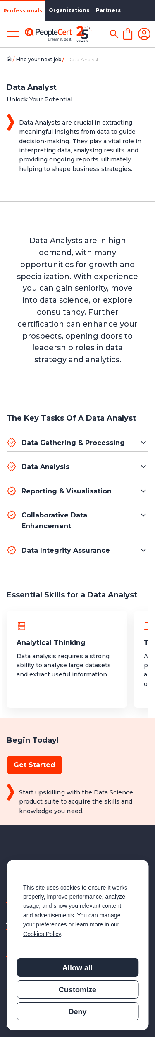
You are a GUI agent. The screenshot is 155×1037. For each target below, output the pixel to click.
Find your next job (39, 59)
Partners (108, 10)
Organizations (69, 10)
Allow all (77, 968)
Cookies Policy (42, 934)
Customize (77, 990)
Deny (77, 1012)
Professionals (22, 10)
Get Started (34, 765)
